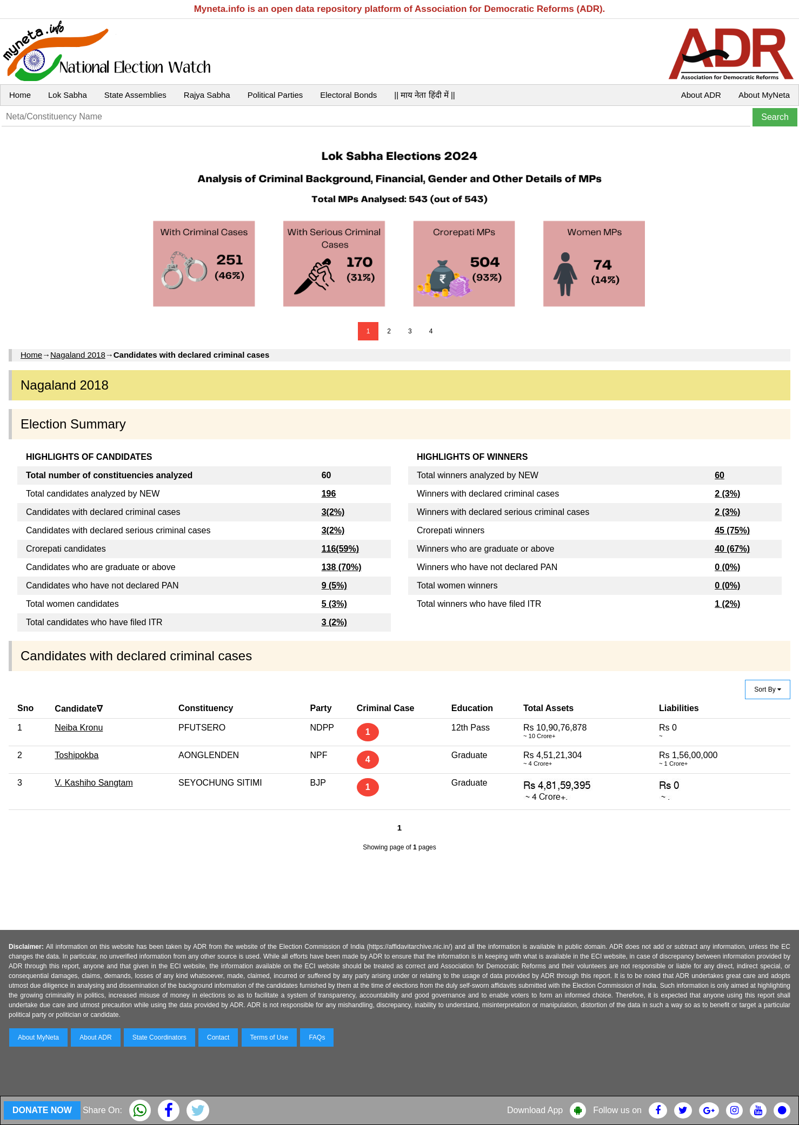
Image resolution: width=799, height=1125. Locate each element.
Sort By (767, 689)
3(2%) (333, 512)
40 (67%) (732, 548)
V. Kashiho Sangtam (93, 782)
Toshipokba (76, 755)
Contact (218, 1037)
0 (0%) (727, 567)
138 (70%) (342, 567)
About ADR (701, 94)
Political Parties (275, 94)
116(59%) (340, 548)
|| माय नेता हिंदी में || (424, 94)
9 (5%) (334, 585)
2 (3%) (727, 493)
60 (719, 475)
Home (20, 94)
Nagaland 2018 (77, 354)
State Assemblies (135, 94)
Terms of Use (269, 1037)
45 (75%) (732, 530)
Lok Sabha (67, 94)
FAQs (317, 1037)
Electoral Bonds (348, 94)
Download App (535, 1110)
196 (329, 493)
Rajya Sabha (207, 94)
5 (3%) (334, 603)
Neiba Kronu (79, 727)
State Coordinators (159, 1037)
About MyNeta (764, 94)
